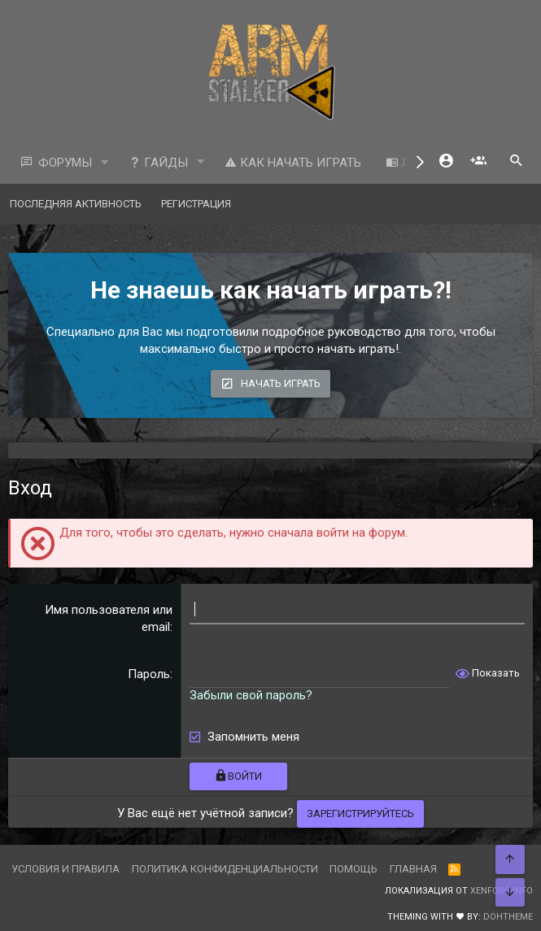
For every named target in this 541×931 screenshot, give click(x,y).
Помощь (353, 869)
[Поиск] (516, 162)
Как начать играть (293, 162)
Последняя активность (76, 204)
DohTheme (508, 916)
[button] (105, 163)
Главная (413, 869)
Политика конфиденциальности (225, 869)
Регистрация (196, 204)
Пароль (149, 674)
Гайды (158, 162)
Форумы (65, 162)
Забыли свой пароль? (251, 695)
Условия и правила (65, 869)
